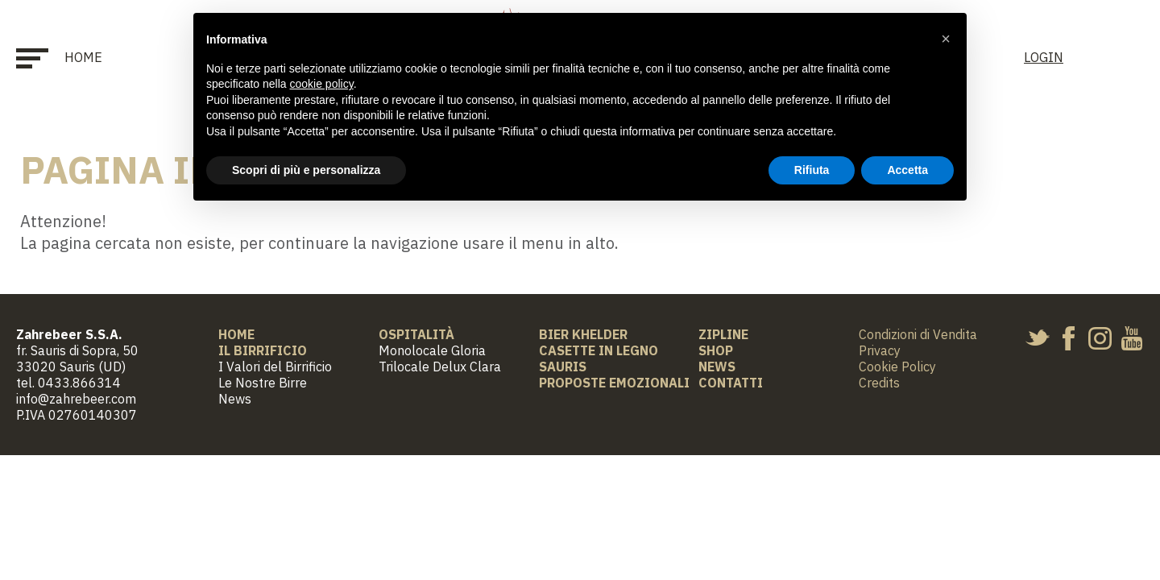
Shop (715, 350)
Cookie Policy (897, 366)
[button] (946, 39)
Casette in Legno (598, 350)
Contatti (730, 383)
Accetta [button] (907, 170)
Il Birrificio (262, 350)
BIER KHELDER (583, 334)
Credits (879, 383)
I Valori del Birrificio (275, 366)
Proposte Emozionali (614, 383)
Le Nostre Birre (262, 383)
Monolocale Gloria (432, 350)
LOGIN (1043, 57)
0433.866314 (79, 383)
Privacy (880, 350)
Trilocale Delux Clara (440, 366)
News (234, 399)
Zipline (723, 334)
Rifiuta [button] (812, 170)
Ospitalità (416, 334)
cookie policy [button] (322, 83)
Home (83, 57)
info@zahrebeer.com (76, 399)
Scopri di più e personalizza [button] (306, 170)
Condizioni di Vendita (918, 334)
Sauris (562, 366)
